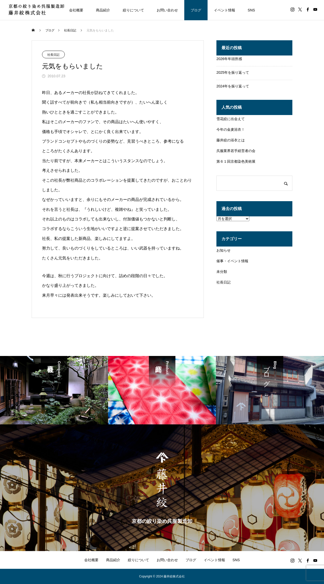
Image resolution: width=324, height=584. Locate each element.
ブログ (196, 10)
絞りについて (133, 10)
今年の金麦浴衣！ (230, 129)
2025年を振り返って (232, 72)
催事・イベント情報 (232, 261)
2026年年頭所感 (229, 59)
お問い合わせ (167, 10)
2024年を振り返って (232, 86)
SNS (251, 10)
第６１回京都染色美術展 (235, 161)
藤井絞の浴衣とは (230, 140)
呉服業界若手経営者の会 (235, 151)
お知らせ (223, 250)
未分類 (221, 272)
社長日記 (53, 54)
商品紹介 (103, 10)
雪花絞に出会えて (230, 119)
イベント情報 (224, 10)
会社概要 (76, 10)
